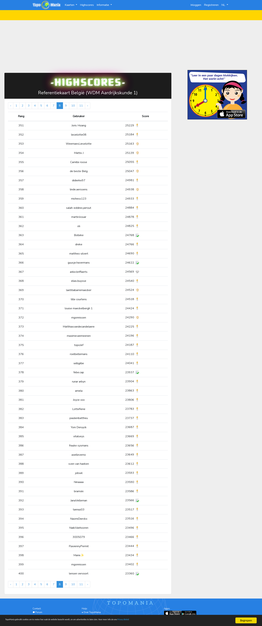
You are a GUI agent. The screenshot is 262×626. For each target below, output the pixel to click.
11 (81, 106)
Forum (37, 612)
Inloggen (196, 5)
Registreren (211, 5)
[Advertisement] (131, 45)
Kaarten (70, 5)
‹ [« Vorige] (10, 106)
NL (223, 5)
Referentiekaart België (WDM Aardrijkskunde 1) (88, 93)
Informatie (103, 5)
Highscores (87, 5)
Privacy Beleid (179, 621)
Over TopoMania (92, 612)
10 (73, 106)
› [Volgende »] (87, 106)
